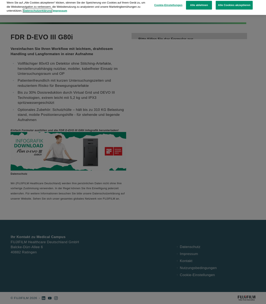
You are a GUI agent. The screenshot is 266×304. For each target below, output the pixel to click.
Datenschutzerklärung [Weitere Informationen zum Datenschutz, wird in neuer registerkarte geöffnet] (37, 6)
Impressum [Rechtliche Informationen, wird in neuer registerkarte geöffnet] (60, 6)
